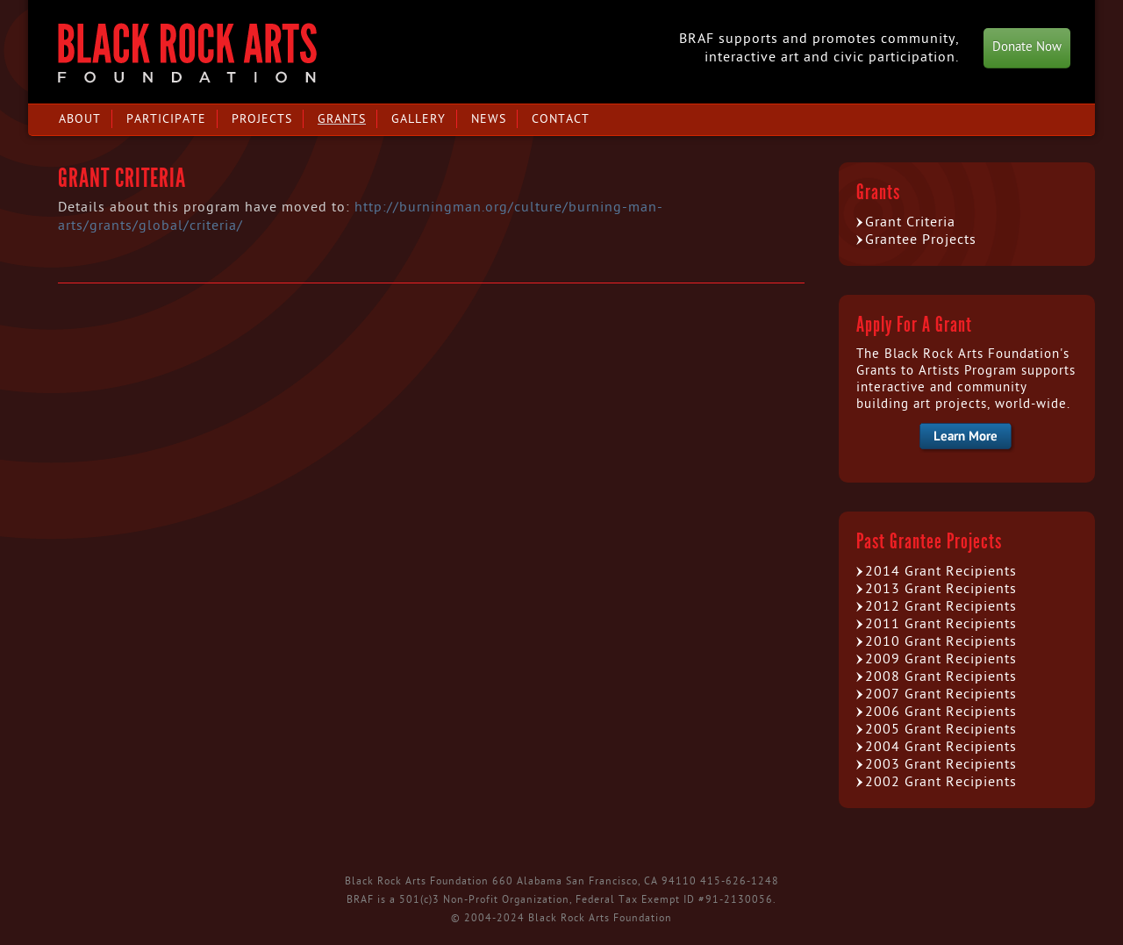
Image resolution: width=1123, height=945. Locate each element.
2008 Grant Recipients (941, 676)
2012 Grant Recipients (941, 606)
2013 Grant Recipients (941, 589)
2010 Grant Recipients (941, 641)
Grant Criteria (910, 222)
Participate (166, 118)
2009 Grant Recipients (941, 659)
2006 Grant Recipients (941, 711)
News (488, 118)
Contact (561, 118)
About (80, 118)
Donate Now (1027, 46)
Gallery (418, 118)
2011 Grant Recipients (941, 624)
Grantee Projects (920, 239)
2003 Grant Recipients (941, 764)
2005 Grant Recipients (941, 729)
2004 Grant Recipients (941, 747)
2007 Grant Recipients (941, 694)
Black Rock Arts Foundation (187, 53)
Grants (342, 118)
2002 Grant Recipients (941, 782)
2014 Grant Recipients (941, 571)
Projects (262, 118)
